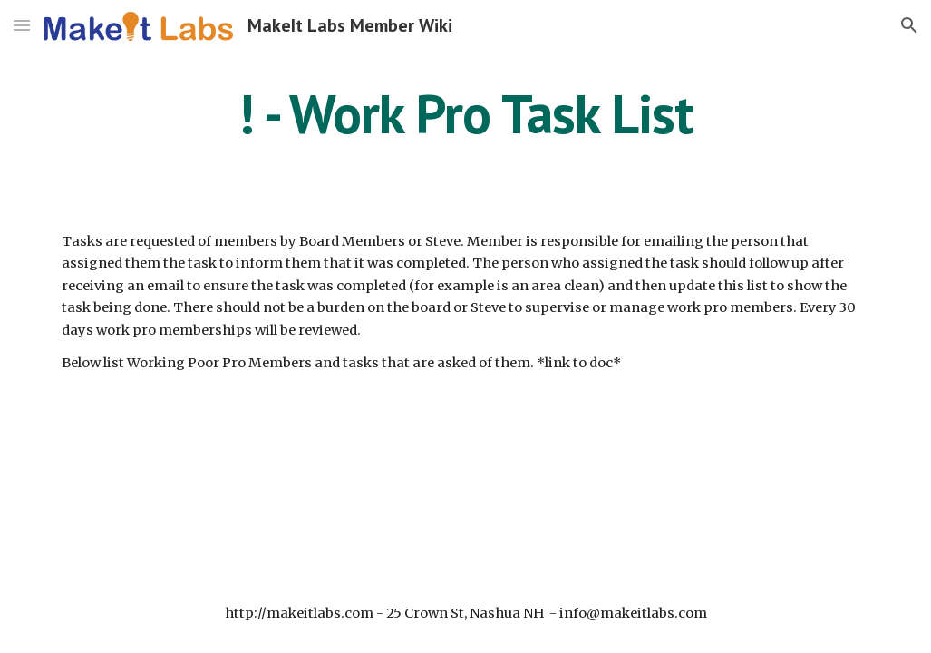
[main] (465, 113)
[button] (22, 25)
